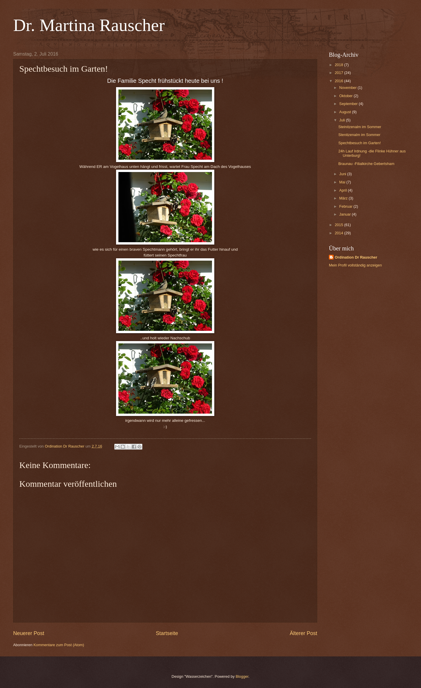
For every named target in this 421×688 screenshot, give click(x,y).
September (349, 104)
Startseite (167, 633)
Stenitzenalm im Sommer (359, 135)
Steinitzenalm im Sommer (359, 127)
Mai (342, 182)
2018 (339, 65)
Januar (345, 214)
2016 (339, 81)
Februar (346, 206)
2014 (339, 233)
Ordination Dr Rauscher (356, 257)
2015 (339, 225)
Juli (342, 120)
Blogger (242, 676)
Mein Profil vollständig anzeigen (355, 265)
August (345, 112)
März (343, 198)
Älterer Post (303, 633)
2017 (339, 72)
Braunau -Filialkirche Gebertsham (366, 163)
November (348, 87)
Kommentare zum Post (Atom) (58, 645)
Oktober (346, 96)
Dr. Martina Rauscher (89, 25)
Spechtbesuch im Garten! (359, 143)
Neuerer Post (28, 633)
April (343, 190)
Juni (343, 174)
